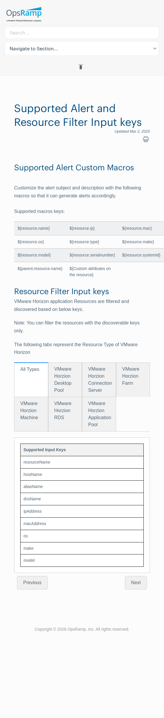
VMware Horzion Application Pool (99, 414)
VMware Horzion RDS (63, 410)
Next (136, 582)
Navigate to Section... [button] (34, 48)
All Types (29, 369)
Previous (32, 582)
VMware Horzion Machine (29, 410)
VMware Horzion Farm (131, 376)
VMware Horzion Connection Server (100, 380)
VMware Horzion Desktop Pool (63, 380)
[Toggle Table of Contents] (82, 67)
